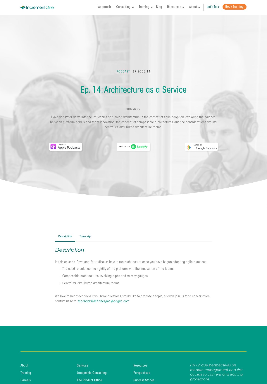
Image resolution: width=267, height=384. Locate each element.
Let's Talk (213, 7)
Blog (159, 7)
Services (82, 367)
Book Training (234, 7)
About (24, 367)
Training (25, 375)
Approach (104, 7)
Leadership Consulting (92, 375)
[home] (42, 7)
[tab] (65, 237)
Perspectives (142, 375)
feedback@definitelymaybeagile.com (104, 301)
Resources (140, 367)
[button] (126, 7)
